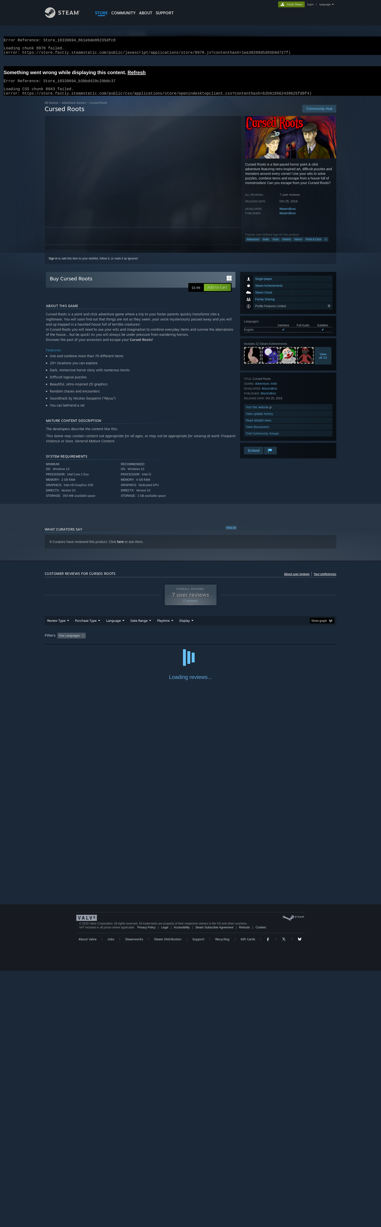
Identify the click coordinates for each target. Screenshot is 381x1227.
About (145, 12)
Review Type (56, 626)
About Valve (87, 1195)
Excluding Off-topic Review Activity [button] (118, 641)
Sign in (53, 264)
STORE (101, 12)
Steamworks (134, 1195)
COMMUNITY (123, 12)
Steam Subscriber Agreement (214, 1183)
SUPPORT (165, 12)
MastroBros (287, 214)
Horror (298, 245)
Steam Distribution (168, 1195)
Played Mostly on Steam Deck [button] (190, 641)
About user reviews (297, 580)
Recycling (222, 1195)
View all (231, 533)
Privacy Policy (146, 1183)
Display (184, 626)
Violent (286, 245)
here (120, 548)
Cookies (260, 1183)
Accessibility (182, 1183)
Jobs (110, 1195)
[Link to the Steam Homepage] (66, 17)
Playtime (163, 626)
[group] (190, 642)
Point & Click (313, 245)
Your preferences (325, 580)
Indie (266, 245)
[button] (217, 293)
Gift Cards (248, 1195)
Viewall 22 (323, 361)
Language (113, 626)
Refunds (244, 1183)
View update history (259, 419)
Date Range (138, 626)
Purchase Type (85, 626)
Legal (164, 1183)
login (310, 4)
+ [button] (325, 245)
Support (198, 1195)
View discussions (257, 433)
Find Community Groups (262, 439)
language (325, 4)
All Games (52, 108)
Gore (275, 245)
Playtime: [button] (156, 641)
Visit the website (259, 413)
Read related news (258, 426)
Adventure (253, 245)
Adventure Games (74, 108)
